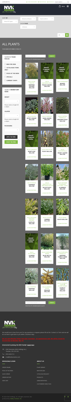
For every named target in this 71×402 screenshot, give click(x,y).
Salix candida (47, 116)
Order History (6, 377)
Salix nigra (62, 217)
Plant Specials (42, 2)
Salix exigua (31, 183)
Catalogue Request (43, 374)
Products (40, 377)
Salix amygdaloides (47, 82)
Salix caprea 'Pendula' (62, 117)
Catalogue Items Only (12, 69)
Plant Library (41, 367)
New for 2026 (10, 64)
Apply (11, 137)
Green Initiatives (42, 380)
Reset (11, 142)
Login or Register (31, 2)
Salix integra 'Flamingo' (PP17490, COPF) (62, 184)
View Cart (5, 380)
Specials (8, 77)
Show (24, 23)
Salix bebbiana (62, 81)
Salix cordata (32, 149)
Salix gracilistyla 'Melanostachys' (47, 184)
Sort (5, 18)
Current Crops (11, 80)
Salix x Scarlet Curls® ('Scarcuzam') (62, 284)
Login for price (31, 92)
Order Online (6, 367)
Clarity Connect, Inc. (16, 399)
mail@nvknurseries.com (13, 357)
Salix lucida (47, 217)
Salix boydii (32, 116)
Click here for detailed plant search (35, 59)
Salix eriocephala (62, 150)
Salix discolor (47, 149)
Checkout (50, 2)
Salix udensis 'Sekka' (47, 287)
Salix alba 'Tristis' (31, 82)
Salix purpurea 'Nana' (47, 252)
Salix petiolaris (31, 252)
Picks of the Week (12, 73)
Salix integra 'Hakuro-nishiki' (31, 219)
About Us (40, 361)
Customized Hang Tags (44, 384)
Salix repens (31, 287)
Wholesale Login (8, 361)
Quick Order (6, 374)
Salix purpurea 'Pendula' (62, 252)
